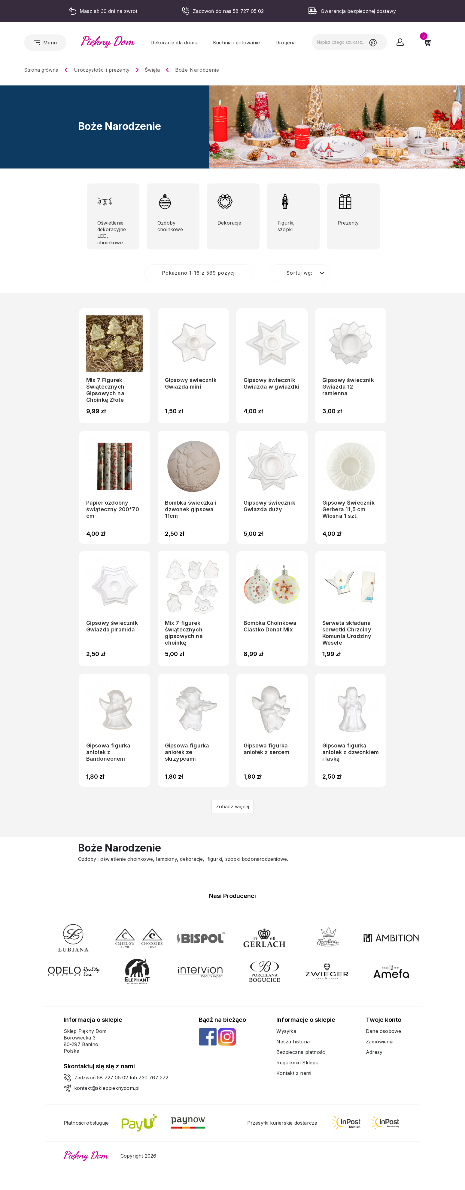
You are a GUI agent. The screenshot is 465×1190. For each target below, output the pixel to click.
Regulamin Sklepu (297, 1063)
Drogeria (285, 43)
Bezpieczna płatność (300, 1052)
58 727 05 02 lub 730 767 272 (133, 1078)
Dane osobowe (383, 1031)
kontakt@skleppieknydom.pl (107, 1088)
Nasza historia (293, 1042)
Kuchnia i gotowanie (236, 43)
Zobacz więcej (232, 807)
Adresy (374, 1052)
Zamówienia (380, 1042)
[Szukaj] (349, 42)
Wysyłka (286, 1031)
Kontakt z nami (293, 1073)
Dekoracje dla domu (173, 43)
